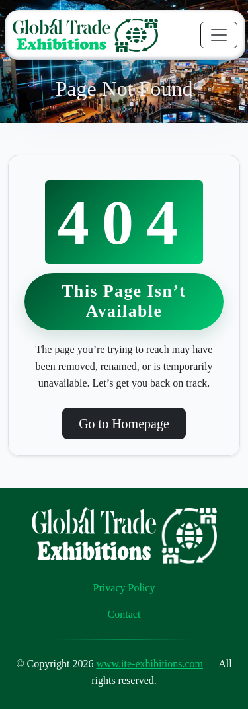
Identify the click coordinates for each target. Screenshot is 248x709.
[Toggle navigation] (218, 35)
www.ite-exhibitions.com (149, 663)
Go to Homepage (124, 423)
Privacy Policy (124, 587)
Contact (124, 614)
